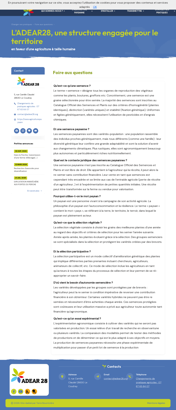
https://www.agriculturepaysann (29, 121)
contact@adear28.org (27, 114)
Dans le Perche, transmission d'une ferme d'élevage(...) (27, 156)
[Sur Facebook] (13, 391)
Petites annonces (23, 143)
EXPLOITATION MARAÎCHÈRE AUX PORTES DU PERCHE (26, 183)
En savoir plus (34, 191)
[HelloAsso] (29, 130)
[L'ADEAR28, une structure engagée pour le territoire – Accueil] (28, 9)
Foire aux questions (44, 24)
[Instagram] (23, 130)
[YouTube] (35, 130)
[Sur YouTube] (20, 391)
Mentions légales (156, 403)
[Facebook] (16, 130)
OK (95, 7)
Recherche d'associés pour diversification (26, 169)
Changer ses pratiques (21, 24)
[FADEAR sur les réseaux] (27, 391)
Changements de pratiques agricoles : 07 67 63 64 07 (28, 106)
